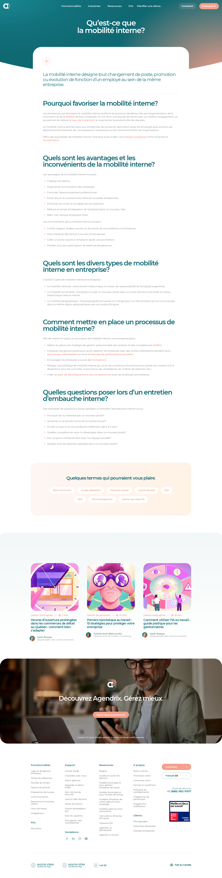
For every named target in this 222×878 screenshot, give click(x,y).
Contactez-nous (141, 780)
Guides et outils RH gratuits (109, 777)
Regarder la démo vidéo (74, 786)
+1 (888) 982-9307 (179, 791)
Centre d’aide (72, 771)
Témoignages (140, 821)
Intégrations (37, 813)
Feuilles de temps (40, 783)
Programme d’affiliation (139, 805)
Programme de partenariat (141, 798)
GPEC (157, 345)
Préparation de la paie (42, 792)
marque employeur (136, 136)
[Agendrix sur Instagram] (80, 838)
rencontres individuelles (62, 354)
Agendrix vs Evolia (109, 835)
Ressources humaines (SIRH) (42, 802)
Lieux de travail (39, 809)
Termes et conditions (144, 785)
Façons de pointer (40, 787)
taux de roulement (83, 120)
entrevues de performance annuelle (110, 354)
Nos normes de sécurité (73, 793)
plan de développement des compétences (84, 374)
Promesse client (142, 776)
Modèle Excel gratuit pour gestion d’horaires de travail (110, 785)
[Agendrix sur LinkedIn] (73, 838)
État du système (74, 816)
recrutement (51, 140)
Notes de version (74, 804)
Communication (39, 797)
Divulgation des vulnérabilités (73, 821)
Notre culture (140, 771)
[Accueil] (23, 6)
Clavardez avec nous (76, 776)
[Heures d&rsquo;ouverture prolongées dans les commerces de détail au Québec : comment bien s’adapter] (55, 602)
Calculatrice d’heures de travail (110, 817)
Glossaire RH (106, 823)
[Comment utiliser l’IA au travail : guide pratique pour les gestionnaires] (167, 602)
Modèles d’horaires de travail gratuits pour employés (110, 801)
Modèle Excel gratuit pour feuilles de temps (111, 793)
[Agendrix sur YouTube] (86, 838)
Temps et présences (41, 778)
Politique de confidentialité (141, 791)
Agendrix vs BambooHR (105, 829)
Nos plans (36, 828)
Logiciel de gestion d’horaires (41, 772)
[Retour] (47, 61)
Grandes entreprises (144, 831)
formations (99, 359)
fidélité (70, 116)
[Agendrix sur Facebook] (67, 838)
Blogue (103, 771)
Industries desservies (144, 826)
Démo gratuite (72, 780)
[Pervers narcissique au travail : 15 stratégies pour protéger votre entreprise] (111, 602)
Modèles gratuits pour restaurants (111, 810)
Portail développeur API (75, 810)
